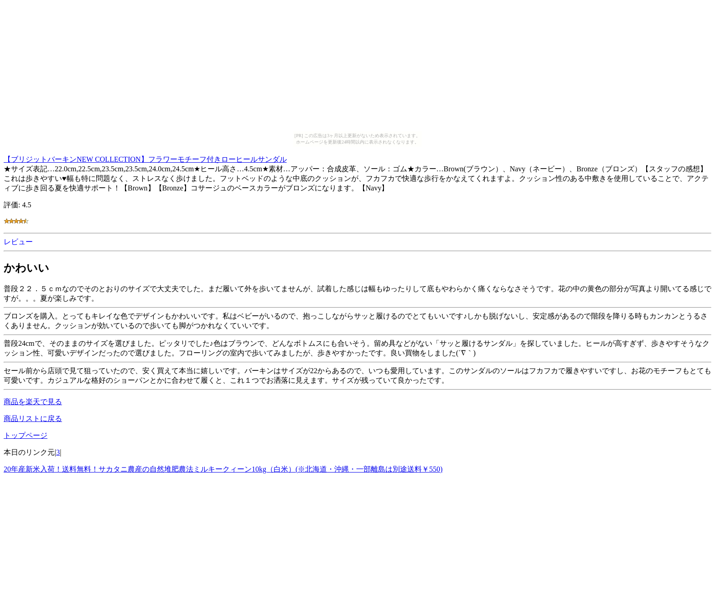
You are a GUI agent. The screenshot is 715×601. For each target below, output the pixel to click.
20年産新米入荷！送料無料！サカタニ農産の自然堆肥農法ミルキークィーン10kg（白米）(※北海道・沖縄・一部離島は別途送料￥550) (223, 469)
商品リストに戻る (33, 418)
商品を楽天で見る (33, 402)
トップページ (25, 435)
